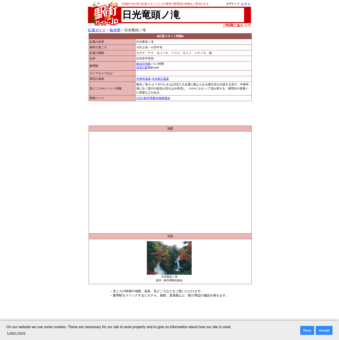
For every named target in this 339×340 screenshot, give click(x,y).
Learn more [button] (16, 333)
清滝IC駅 (142, 67)
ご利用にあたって (236, 25)
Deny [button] (307, 330)
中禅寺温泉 (143, 78)
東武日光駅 (143, 63)
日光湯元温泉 (160, 78)
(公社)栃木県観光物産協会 (153, 98)
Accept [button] (324, 330)
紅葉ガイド (97, 30)
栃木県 (115, 30)
